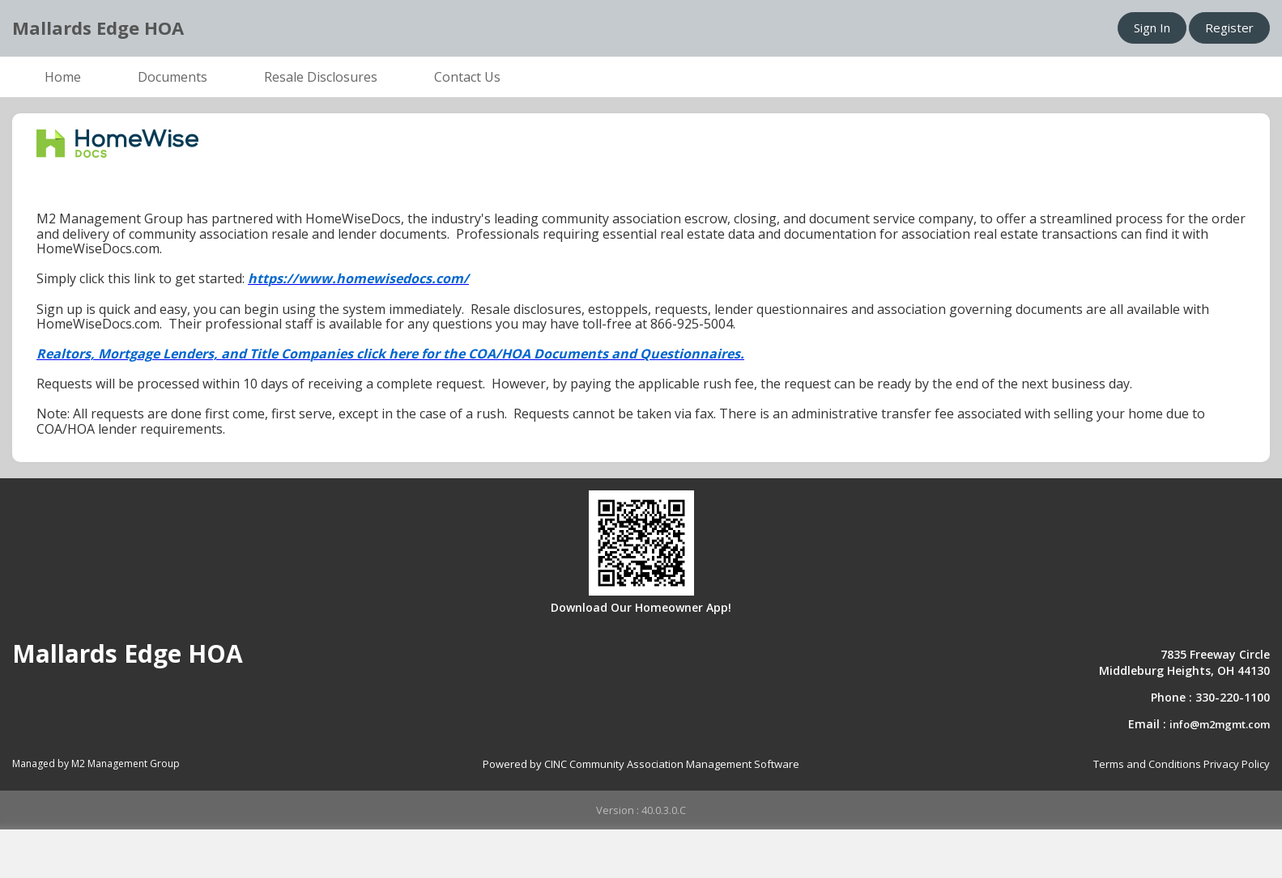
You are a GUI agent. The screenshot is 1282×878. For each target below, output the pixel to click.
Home (63, 77)
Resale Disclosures (320, 77)
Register (1229, 27)
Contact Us (467, 77)
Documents (172, 77)
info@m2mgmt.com (1219, 724)
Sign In (1152, 27)
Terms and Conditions (1147, 764)
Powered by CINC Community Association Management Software (641, 764)
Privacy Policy (1236, 764)
